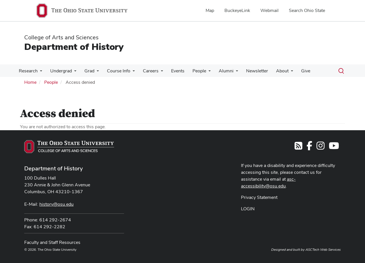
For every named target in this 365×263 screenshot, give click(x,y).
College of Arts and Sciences (61, 37)
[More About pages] (280, 72)
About (271, 71)
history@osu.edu (56, 204)
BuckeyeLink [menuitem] (237, 10)
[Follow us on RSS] (298, 147)
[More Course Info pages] (128, 72)
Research (27, 71)
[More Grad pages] (94, 72)
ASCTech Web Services (323, 249)
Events (171, 71)
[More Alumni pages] (227, 72)
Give (293, 71)
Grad (87, 71)
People (192, 71)
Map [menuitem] (210, 10)
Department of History (73, 46)
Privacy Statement (259, 197)
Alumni (217, 71)
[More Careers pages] (155, 72)
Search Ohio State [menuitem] (307, 10)
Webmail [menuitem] (269, 10)
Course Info (114, 71)
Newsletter (247, 71)
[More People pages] (201, 72)
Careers (145, 71)
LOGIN (248, 209)
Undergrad (59, 71)
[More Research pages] (39, 72)
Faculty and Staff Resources (52, 242)
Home (30, 82)
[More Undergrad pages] (72, 72)
